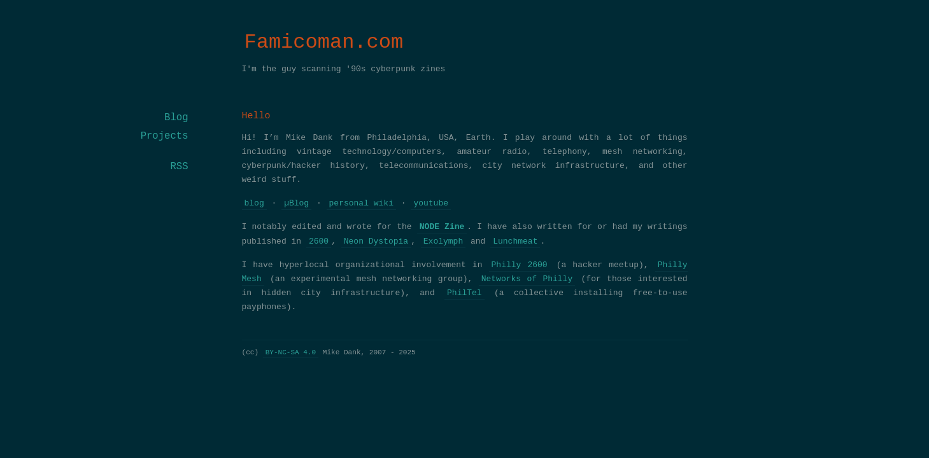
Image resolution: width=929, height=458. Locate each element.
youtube (430, 203)
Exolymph (443, 241)
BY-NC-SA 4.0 (291, 352)
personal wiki (361, 203)
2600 (319, 241)
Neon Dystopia (376, 241)
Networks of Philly (527, 279)
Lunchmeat (515, 241)
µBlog (296, 203)
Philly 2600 (520, 265)
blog (254, 203)
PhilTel (464, 293)
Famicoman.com (324, 42)
